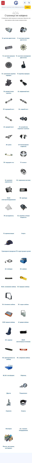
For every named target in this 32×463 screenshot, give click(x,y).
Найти (27, 7)
